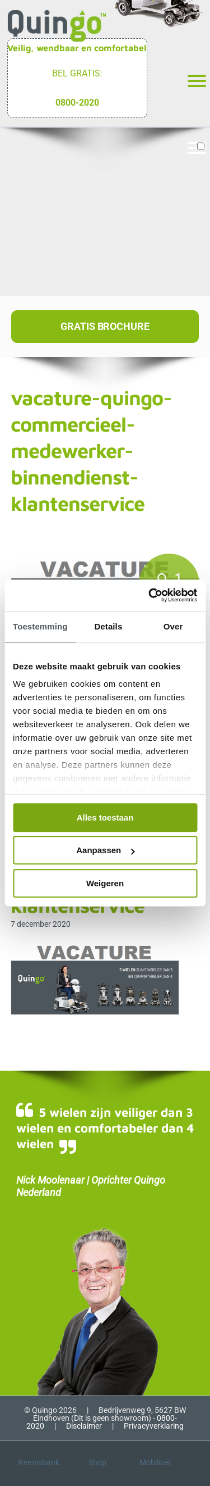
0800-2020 (77, 102)
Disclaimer (84, 1425)
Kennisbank (38, 1462)
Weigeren (105, 883)
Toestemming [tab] (40, 626)
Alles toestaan (105, 817)
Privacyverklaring (154, 1425)
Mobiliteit (155, 1462)
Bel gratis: (77, 73)
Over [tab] (173, 626)
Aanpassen (105, 850)
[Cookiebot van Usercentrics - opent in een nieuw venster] (149, 595)
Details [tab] (108, 626)
